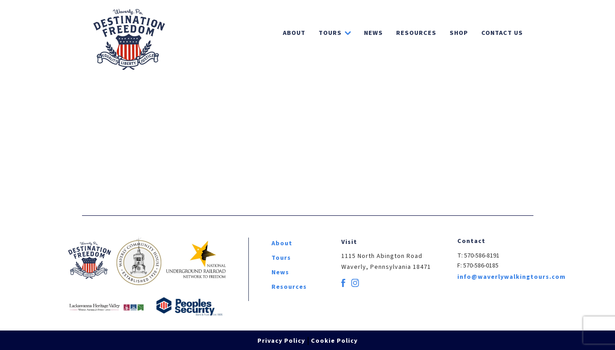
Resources (416, 33)
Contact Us (502, 33)
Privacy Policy (281, 340)
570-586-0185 (481, 265)
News (373, 33)
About (294, 33)
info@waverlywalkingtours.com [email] (511, 277)
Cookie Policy (334, 340)
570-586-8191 (481, 255)
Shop (459, 33)
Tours (330, 33)
